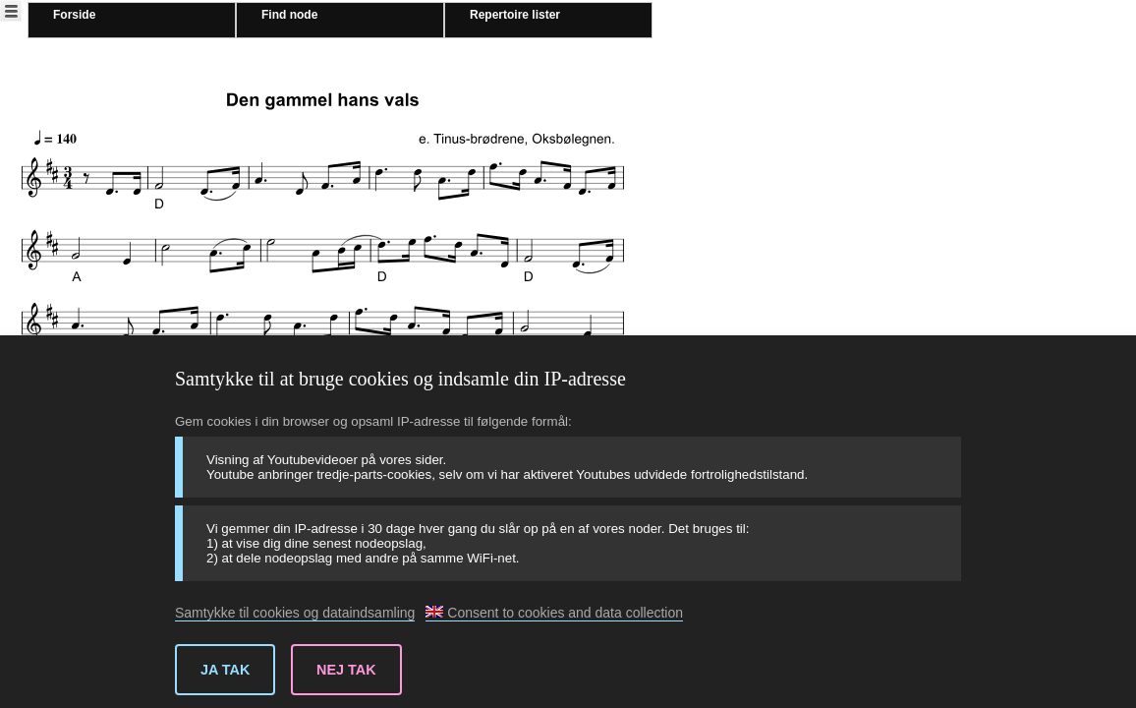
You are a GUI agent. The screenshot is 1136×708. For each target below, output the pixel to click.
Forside (74, 15)
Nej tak (346, 670)
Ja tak (225, 670)
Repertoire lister (515, 15)
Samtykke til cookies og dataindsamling (295, 612)
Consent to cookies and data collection (554, 612)
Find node (289, 15)
